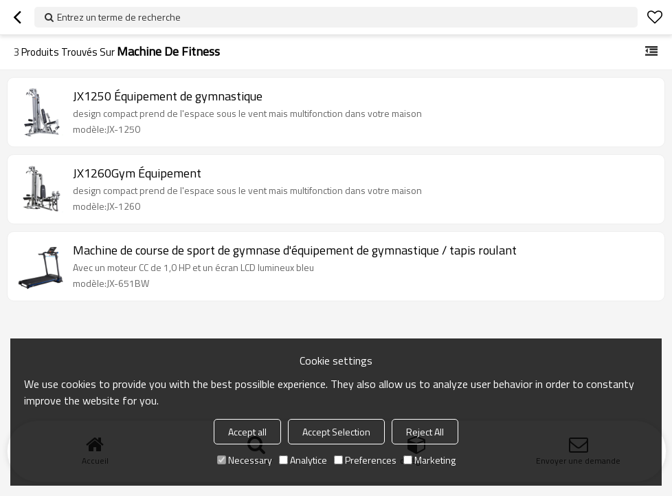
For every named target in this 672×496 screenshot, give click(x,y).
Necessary (244, 460)
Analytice (303, 460)
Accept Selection (336, 431)
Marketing (429, 460)
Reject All (425, 431)
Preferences (365, 460)
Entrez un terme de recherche (119, 17)
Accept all (247, 431)
